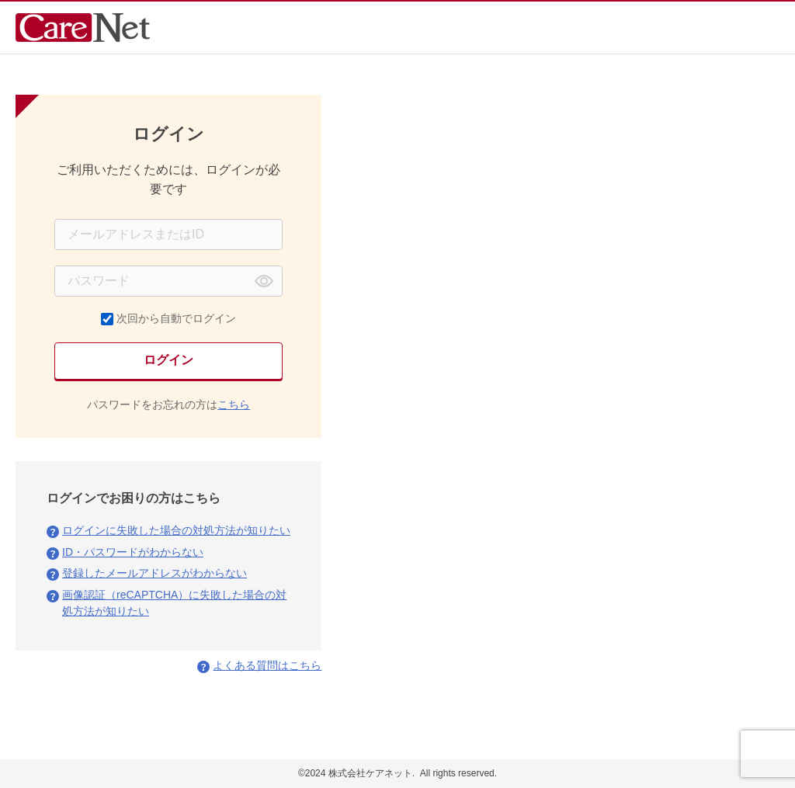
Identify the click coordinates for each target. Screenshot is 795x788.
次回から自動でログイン (176, 318)
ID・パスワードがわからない (132, 552)
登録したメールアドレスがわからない (154, 573)
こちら (233, 404)
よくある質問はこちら (267, 665)
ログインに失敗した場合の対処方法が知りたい (176, 530)
